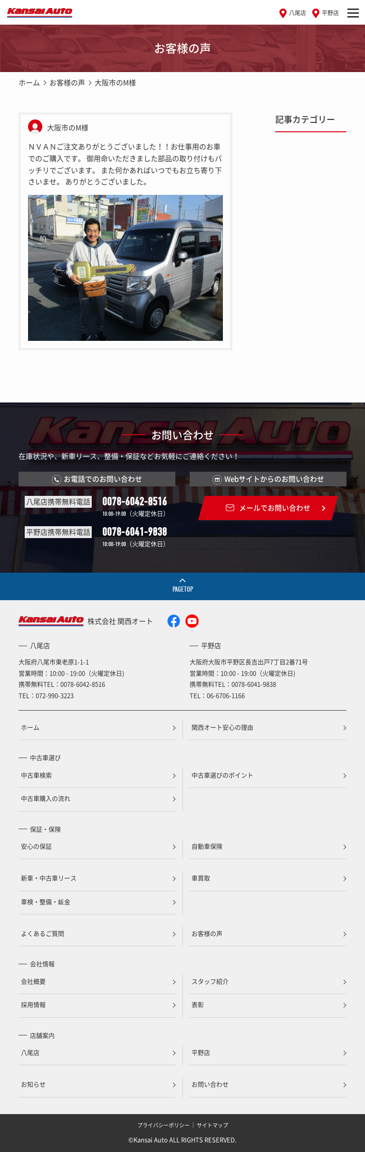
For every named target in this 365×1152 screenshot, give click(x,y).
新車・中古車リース (49, 877)
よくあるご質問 (42, 933)
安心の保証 (36, 845)
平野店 (330, 13)
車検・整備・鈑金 (45, 901)
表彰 (198, 1004)
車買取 (201, 877)
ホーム (29, 82)
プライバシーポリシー (163, 1125)
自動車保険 (207, 845)
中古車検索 (36, 774)
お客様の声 (67, 82)
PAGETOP (183, 589)
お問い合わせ (210, 1083)
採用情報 (33, 1004)
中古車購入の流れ (45, 798)
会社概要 (33, 981)
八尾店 (297, 13)
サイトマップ (212, 1125)
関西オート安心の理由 (222, 726)
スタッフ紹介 (210, 981)
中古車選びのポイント (222, 774)
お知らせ (33, 1083)
